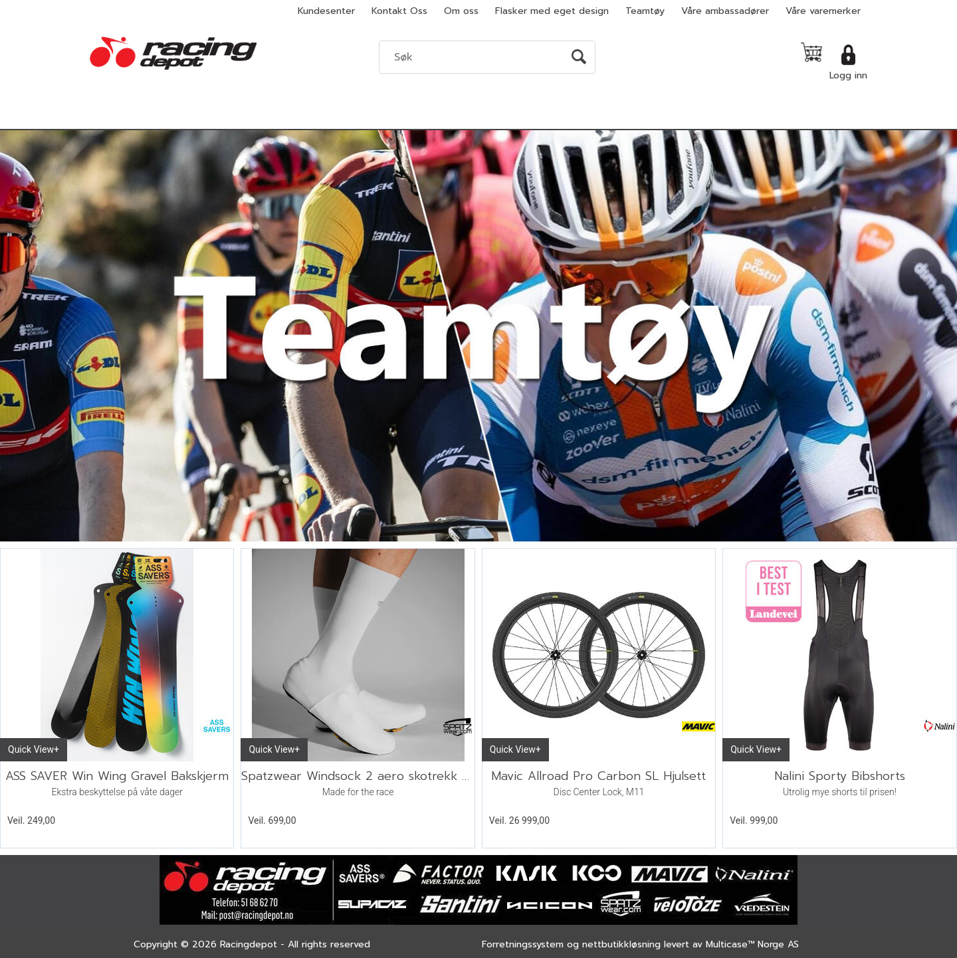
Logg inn (848, 75)
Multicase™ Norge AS (752, 944)
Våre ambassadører (725, 11)
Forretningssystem (523, 944)
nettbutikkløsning (621, 944)
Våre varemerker (823, 11)
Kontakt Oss (399, 11)
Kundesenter (326, 11)
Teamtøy (645, 11)
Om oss (461, 11)
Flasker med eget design (552, 11)
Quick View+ (33, 749)
